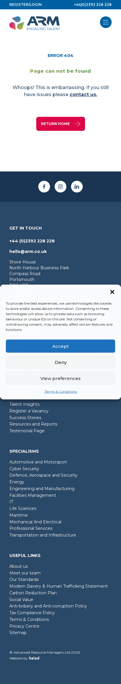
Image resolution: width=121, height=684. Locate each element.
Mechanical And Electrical (35, 522)
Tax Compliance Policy (32, 612)
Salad (34, 658)
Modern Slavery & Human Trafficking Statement (58, 586)
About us (18, 566)
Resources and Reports (33, 424)
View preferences (60, 378)
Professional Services (30, 528)
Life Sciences (22, 508)
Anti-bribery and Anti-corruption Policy (48, 606)
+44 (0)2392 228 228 (32, 241)
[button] (112, 292)
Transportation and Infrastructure (42, 535)
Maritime (18, 515)
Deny (61, 362)
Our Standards (24, 579)
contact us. (83, 94)
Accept (60, 346)
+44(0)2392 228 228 (93, 4)
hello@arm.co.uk (28, 251)
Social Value (21, 599)
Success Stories (25, 417)
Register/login (25, 4)
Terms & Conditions (60, 391)
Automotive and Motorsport (38, 462)
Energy (16, 482)
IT (11, 501)
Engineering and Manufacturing (42, 488)
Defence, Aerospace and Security (43, 475)
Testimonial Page (27, 430)
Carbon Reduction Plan (33, 593)
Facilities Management (32, 495)
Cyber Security (24, 468)
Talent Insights (24, 404)
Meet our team (25, 573)
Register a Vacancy (29, 411)
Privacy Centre (24, 626)
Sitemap (18, 632)
